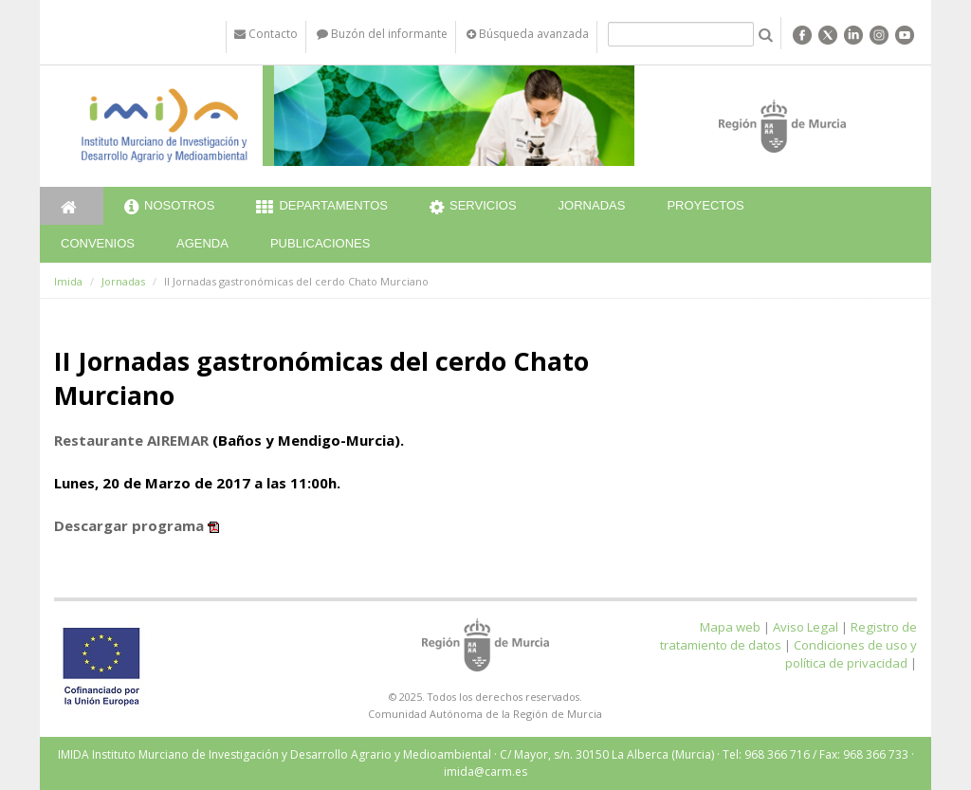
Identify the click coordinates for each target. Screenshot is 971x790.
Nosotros (169, 207)
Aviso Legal (805, 626)
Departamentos (322, 207)
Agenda (202, 243)
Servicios (473, 207)
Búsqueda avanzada (528, 34)
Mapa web (730, 626)
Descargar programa (129, 525)
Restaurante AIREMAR (131, 440)
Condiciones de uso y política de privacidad (851, 653)
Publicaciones (320, 243)
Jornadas (592, 205)
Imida (68, 281)
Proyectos (705, 205)
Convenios (98, 243)
